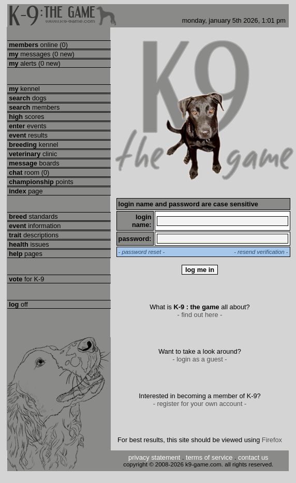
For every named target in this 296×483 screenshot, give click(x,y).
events (27, 126)
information (34, 226)
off (17, 304)
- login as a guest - (199, 359)
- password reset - (142, 252)
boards (33, 163)
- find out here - (200, 315)
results (27, 135)
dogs (27, 98)
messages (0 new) (41, 54)
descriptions (33, 235)
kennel (23, 89)
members (33, 107)
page (25, 191)
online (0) (37, 45)
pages (24, 254)
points (40, 182)
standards (32, 216)
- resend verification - (261, 252)
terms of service (209, 457)
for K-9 (26, 279)
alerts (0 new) (34, 63)
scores (26, 116)
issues (28, 244)
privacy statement (154, 457)
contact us (253, 457)
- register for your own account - (200, 403)
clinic (32, 154)
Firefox (272, 440)
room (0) (28, 172)
